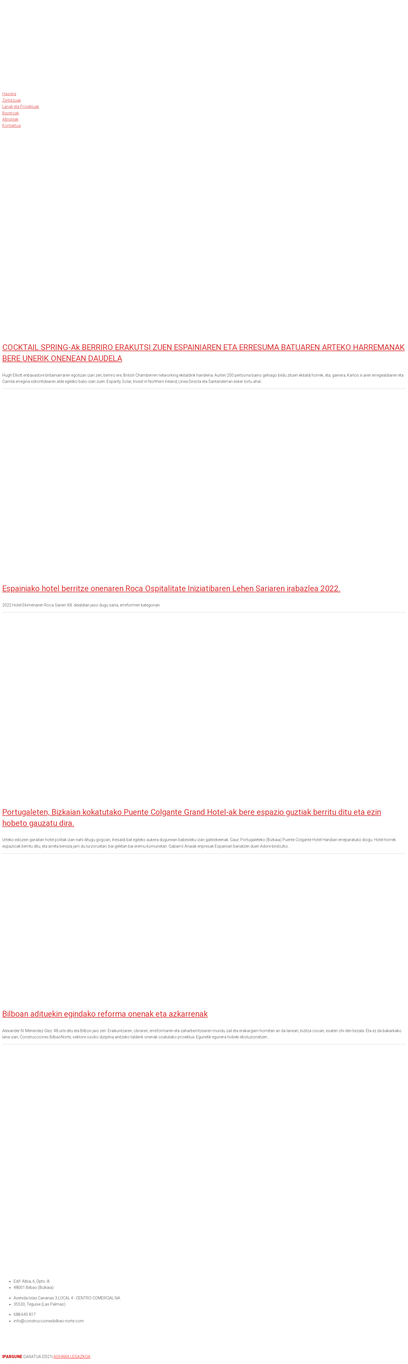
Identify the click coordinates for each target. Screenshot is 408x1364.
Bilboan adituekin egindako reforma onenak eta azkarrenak (105, 1014)
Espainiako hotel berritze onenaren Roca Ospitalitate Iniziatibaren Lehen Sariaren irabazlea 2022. (171, 588)
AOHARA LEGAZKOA (72, 1356)
